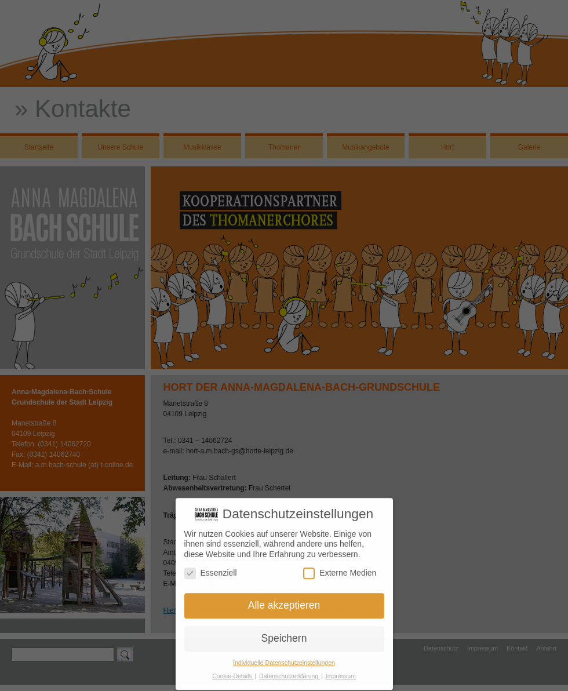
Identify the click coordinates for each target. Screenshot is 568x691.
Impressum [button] (341, 673)
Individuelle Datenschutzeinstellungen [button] (284, 659)
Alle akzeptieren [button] (284, 603)
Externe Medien (339, 570)
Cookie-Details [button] (232, 673)
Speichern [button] (284, 635)
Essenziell (210, 570)
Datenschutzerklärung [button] (289, 673)
